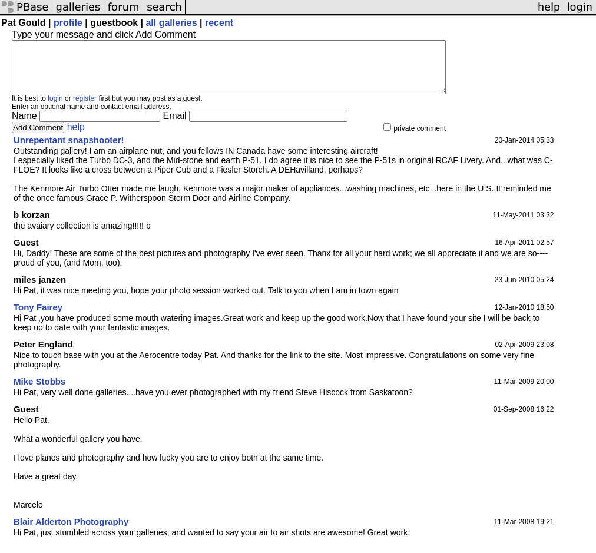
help (76, 138)
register (85, 109)
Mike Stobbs (39, 392)
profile (68, 23)
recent (219, 23)
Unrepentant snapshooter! (69, 150)
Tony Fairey (38, 318)
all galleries (171, 23)
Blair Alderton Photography (71, 532)
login (55, 109)
